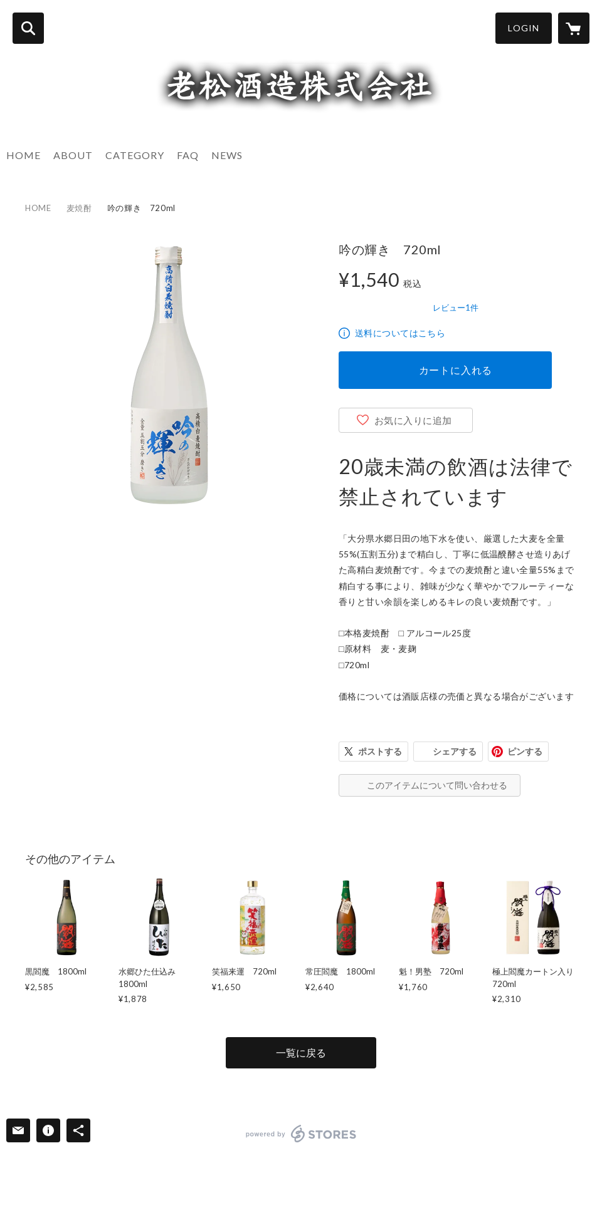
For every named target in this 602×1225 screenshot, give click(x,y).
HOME (23, 155)
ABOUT (73, 155)
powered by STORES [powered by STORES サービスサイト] (301, 1133)
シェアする (455, 751)
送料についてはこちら (400, 333)
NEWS (227, 155)
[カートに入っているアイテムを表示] (573, 28)
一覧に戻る (301, 1052)
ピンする (524, 751)
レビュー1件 (455, 307)
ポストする (380, 751)
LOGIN (523, 28)
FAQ (188, 155)
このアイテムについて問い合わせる (437, 785)
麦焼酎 (79, 208)
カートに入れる (456, 370)
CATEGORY (134, 155)
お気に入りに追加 (413, 420)
